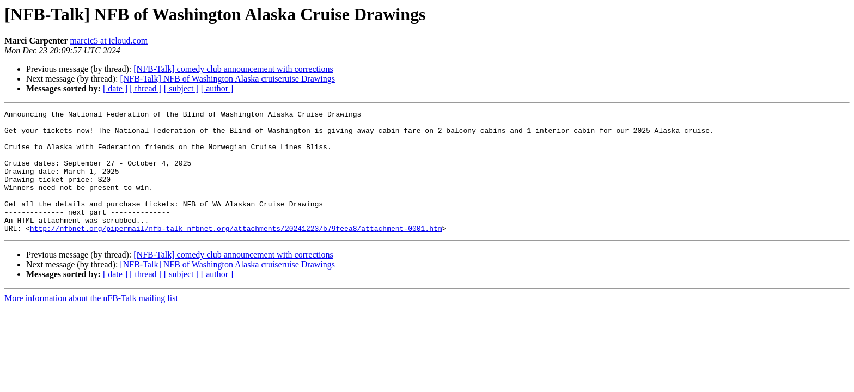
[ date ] (115, 88)
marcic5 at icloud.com (109, 40)
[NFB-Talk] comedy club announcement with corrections (233, 69)
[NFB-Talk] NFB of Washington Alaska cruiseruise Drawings (227, 78)
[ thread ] (146, 88)
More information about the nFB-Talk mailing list (91, 322)
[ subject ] (181, 88)
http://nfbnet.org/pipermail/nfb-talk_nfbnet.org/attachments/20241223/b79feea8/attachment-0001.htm (236, 253)
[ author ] (217, 88)
